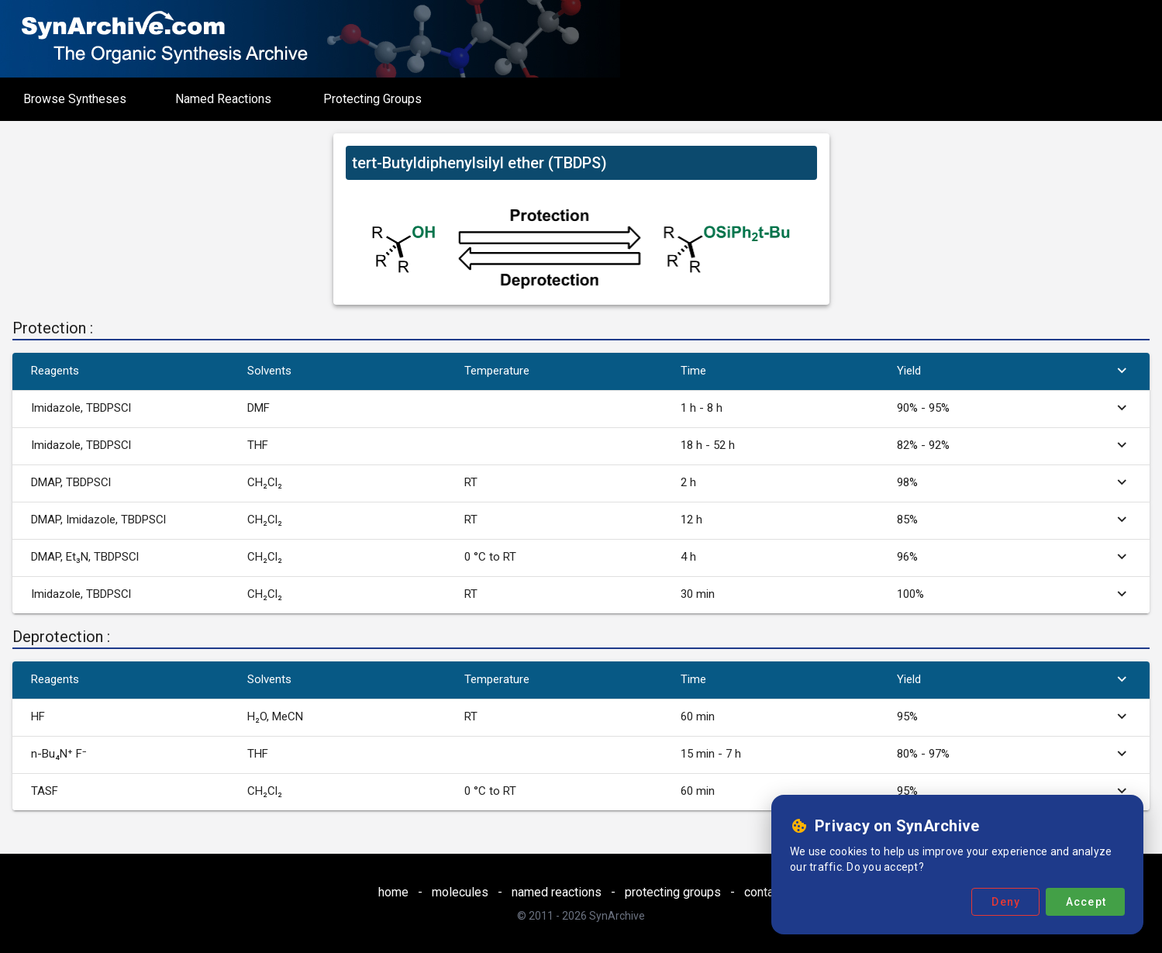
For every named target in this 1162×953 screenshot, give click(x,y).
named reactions (557, 892)
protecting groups (673, 892)
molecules (460, 892)
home (393, 892)
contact (764, 892)
